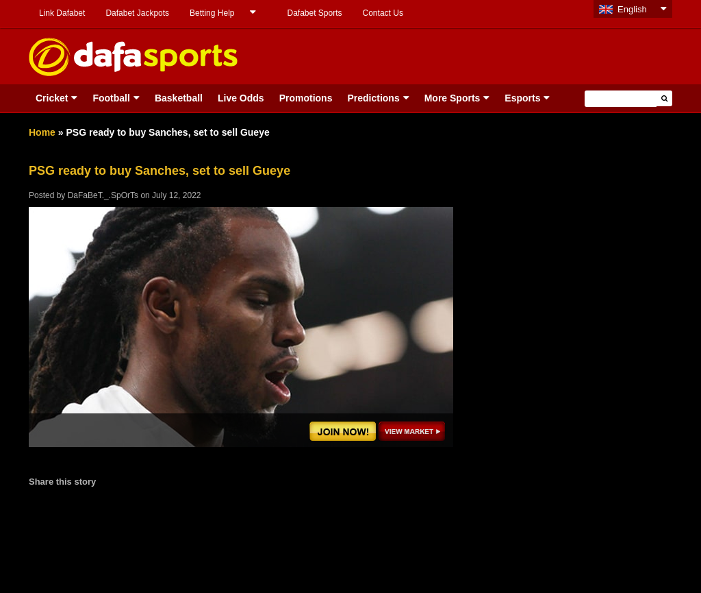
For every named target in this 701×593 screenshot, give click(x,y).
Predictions (373, 98)
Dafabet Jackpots (137, 13)
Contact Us (383, 13)
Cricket (52, 98)
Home (42, 132)
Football (110, 98)
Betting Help (212, 13)
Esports (522, 98)
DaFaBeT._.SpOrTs (103, 195)
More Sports (452, 98)
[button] (664, 98)
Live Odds (241, 98)
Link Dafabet (62, 13)
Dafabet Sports (314, 13)
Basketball (179, 98)
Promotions (306, 98)
